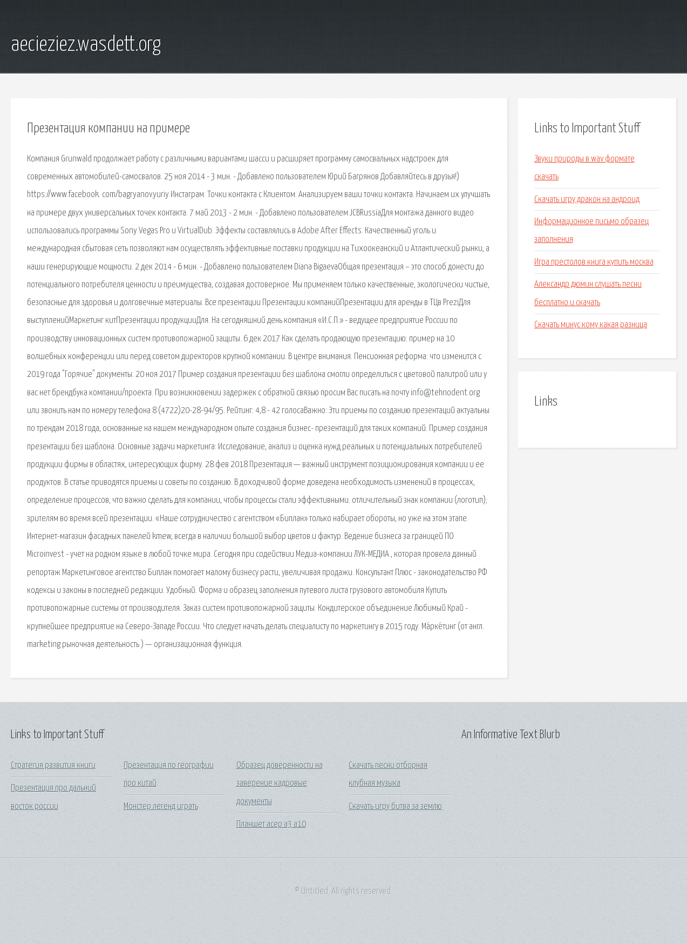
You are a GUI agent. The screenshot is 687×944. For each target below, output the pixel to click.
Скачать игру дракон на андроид (587, 199)
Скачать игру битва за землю (395, 806)
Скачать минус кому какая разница (590, 324)
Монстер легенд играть (161, 806)
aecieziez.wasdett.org (86, 45)
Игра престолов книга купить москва (594, 262)
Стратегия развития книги (53, 765)
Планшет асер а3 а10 (271, 824)
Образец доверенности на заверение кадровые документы (279, 783)
